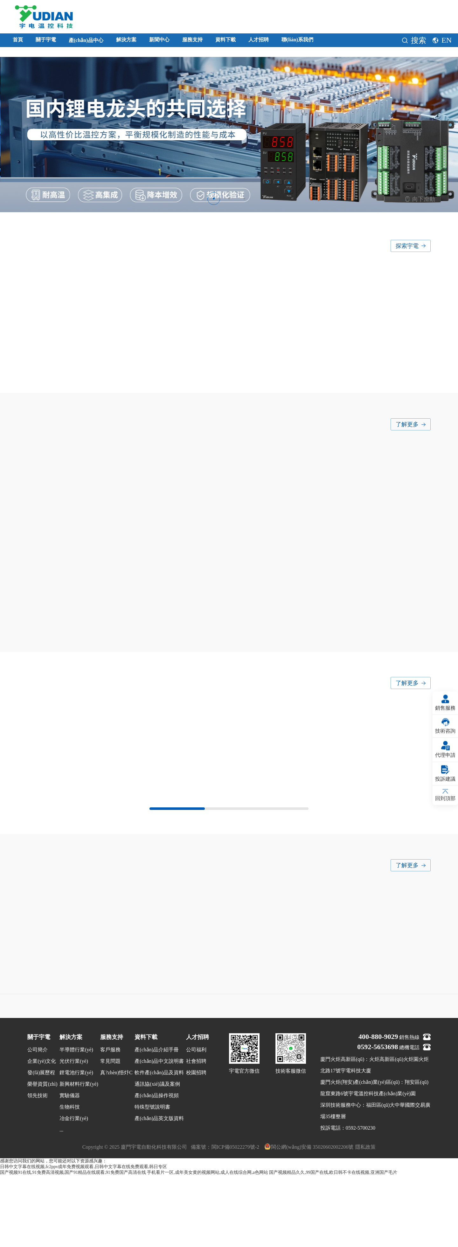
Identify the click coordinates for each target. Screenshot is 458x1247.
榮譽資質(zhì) (42, 1155)
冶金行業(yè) (73, 1190)
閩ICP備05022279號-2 (235, 1218)
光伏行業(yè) (73, 1132)
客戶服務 (110, 1121)
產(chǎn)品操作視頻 (157, 1167)
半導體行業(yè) (76, 1121)
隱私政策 (365, 1218)
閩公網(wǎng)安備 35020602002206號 (308, 1218)
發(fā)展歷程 (41, 1144)
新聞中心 (206, 42)
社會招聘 (196, 1132)
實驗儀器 (69, 1167)
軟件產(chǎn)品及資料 (159, 1144)
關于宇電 (56, 42)
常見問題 (110, 1132)
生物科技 (69, 1178)
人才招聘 (336, 42)
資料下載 (293, 42)
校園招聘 (196, 1144)
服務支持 (250, 42)
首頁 (20, 42)
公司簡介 (37, 1121)
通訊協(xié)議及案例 (157, 1155)
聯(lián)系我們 (388, 42)
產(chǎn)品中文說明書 (159, 1132)
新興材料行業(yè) (78, 1155)
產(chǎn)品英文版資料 (159, 1190)
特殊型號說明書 (152, 1178)
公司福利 (196, 1121)
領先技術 (37, 1167)
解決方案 (163, 42)
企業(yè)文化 (41, 1132)
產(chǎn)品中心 (109, 42)
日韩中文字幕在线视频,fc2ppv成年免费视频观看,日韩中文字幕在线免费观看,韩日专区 (83, 1238)
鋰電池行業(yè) (76, 1144)
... (61, 1201)
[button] (213, 198)
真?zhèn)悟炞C (116, 1144)
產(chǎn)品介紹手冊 (157, 1121)
